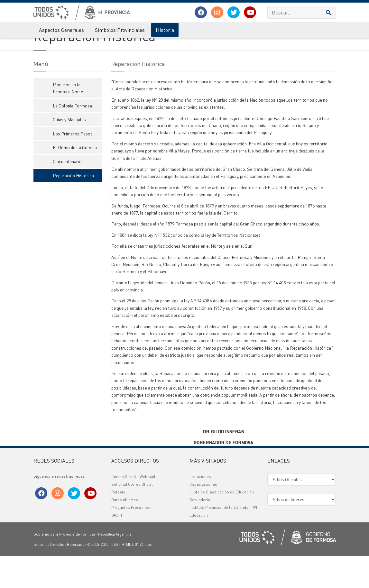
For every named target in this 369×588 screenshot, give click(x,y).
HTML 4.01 (130, 576)
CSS (114, 576)
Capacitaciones (203, 516)
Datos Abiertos (124, 531)
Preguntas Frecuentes (131, 539)
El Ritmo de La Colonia (75, 179)
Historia (165, 29)
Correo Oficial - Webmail (133, 508)
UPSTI (116, 547)
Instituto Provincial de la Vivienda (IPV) (223, 539)
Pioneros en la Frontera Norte (68, 119)
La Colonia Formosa (72, 137)
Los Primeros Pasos (73, 165)
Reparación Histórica (97, 44)
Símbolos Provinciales (120, 29)
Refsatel (119, 523)
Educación (198, 547)
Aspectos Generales (61, 29)
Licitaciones (200, 508)
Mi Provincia (43, 44)
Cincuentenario (67, 193)
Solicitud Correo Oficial (132, 516)
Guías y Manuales (69, 151)
